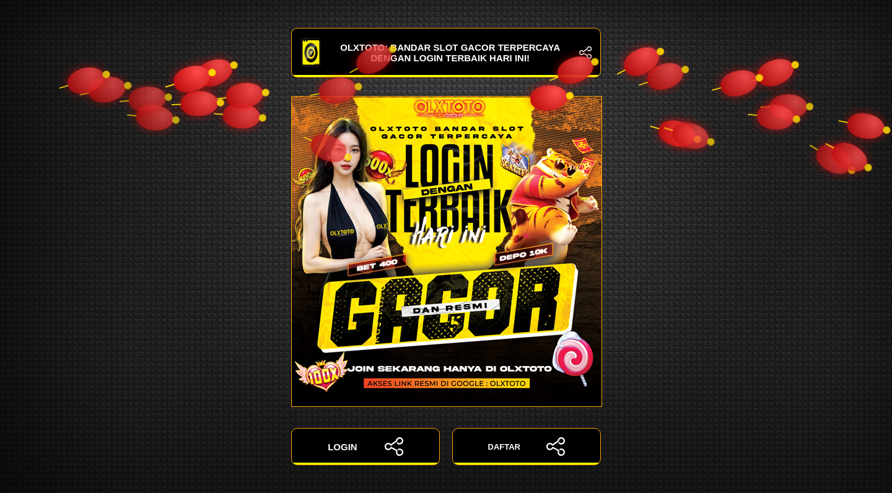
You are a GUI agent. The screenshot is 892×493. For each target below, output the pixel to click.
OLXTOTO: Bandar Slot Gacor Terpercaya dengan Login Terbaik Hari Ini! (446, 52)
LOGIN (365, 446)
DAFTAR (527, 446)
